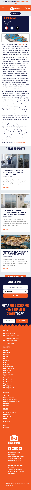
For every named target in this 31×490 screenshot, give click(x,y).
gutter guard (7, 132)
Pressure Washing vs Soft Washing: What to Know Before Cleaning (13, 172)
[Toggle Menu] (3, 8)
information (10, 139)
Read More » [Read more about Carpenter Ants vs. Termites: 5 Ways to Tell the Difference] (6, 269)
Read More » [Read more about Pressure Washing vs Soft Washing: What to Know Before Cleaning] (6, 188)
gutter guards (21, 44)
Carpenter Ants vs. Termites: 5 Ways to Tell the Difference (15, 253)
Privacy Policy (12, 471)
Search (15, 295)
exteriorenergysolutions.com (19, 142)
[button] (6, 28)
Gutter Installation (14, 24)
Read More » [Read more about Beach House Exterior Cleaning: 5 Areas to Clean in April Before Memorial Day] (6, 229)
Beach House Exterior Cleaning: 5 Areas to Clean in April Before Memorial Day (14, 212)
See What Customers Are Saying (21, 2)
